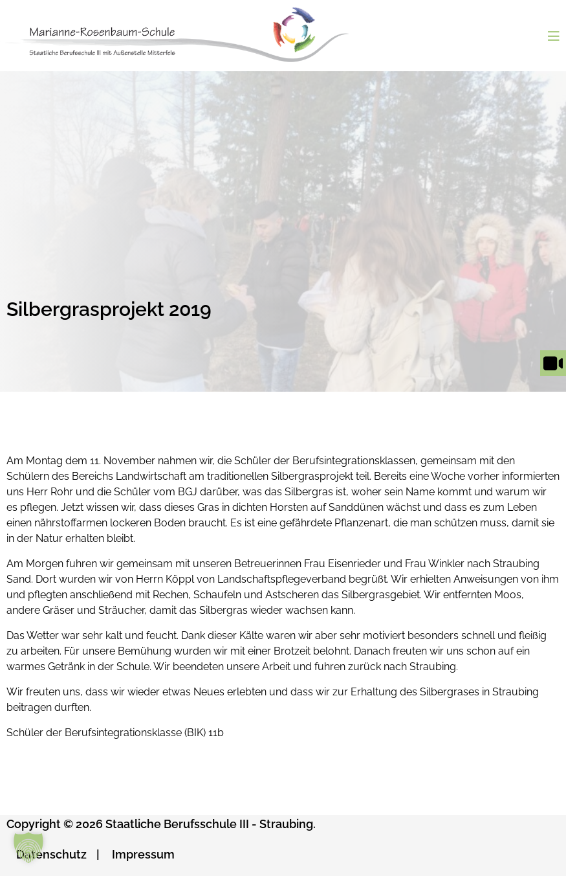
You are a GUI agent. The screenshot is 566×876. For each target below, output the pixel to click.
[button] (28, 847)
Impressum (143, 854)
